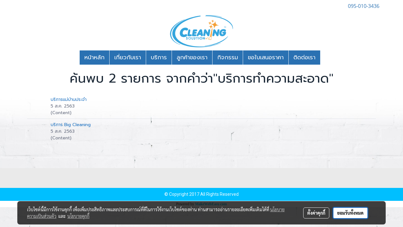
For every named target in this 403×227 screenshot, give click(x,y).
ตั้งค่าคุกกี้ (316, 213)
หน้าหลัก (94, 57)
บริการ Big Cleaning (71, 124)
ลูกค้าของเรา (192, 57)
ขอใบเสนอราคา (266, 57)
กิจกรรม (227, 57)
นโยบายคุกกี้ (78, 216)
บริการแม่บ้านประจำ (69, 99)
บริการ (159, 57)
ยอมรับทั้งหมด (350, 213)
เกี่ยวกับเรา (127, 57)
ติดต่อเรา (304, 57)
